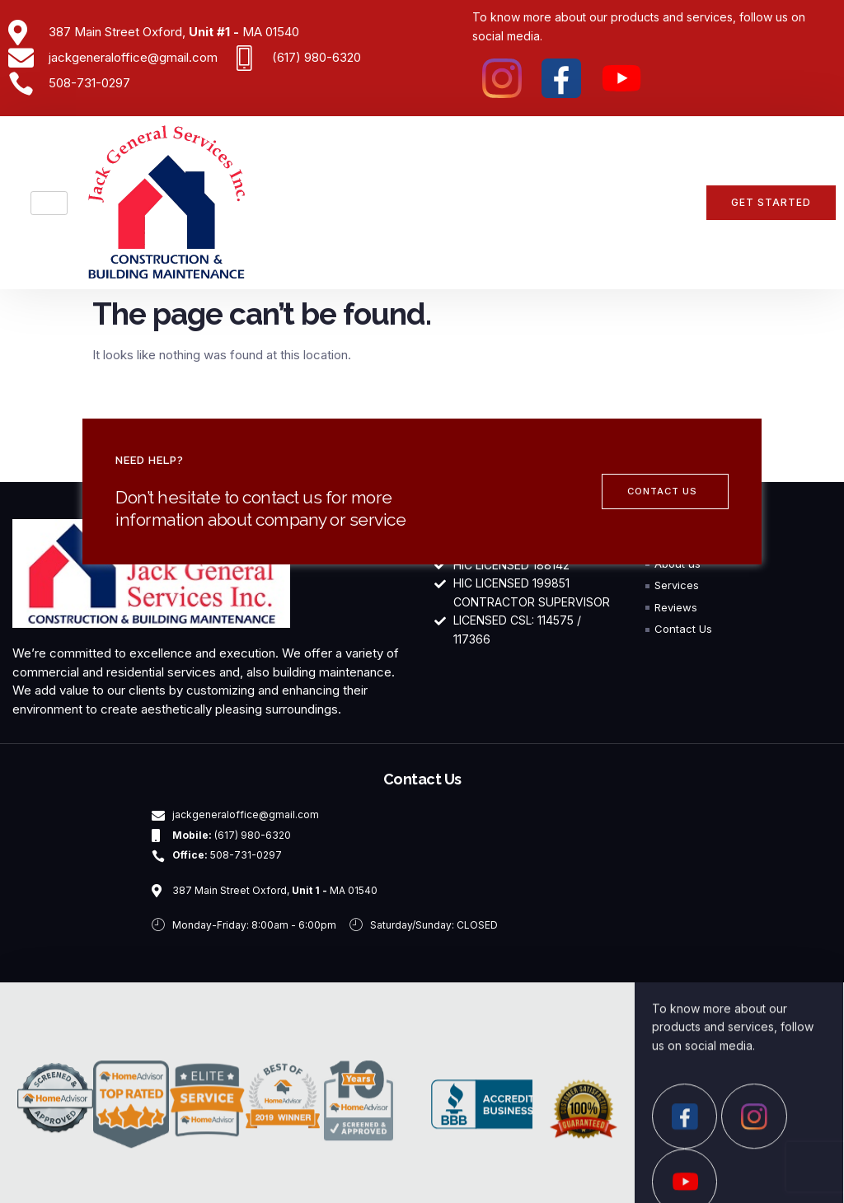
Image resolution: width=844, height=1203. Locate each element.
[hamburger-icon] (49, 203)
